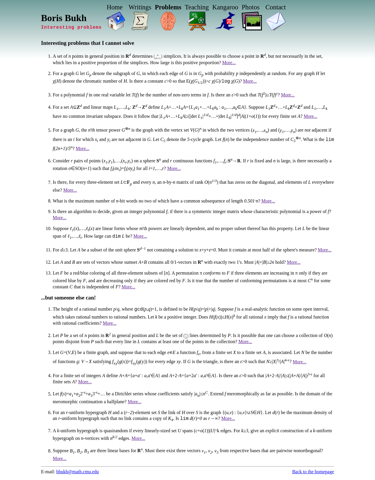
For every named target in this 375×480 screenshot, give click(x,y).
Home (115, 7)
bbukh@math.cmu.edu (77, 472)
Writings (140, 7)
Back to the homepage (313, 472)
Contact (275, 7)
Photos (251, 7)
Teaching (197, 7)
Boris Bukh (64, 18)
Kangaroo (225, 7)
